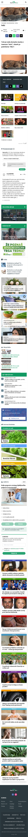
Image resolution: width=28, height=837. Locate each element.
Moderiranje (10, 818)
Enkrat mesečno (7, 511)
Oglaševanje (6, 815)
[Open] (3, 2)
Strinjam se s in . (14, 549)
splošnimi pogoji (15, 548)
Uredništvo (15, 815)
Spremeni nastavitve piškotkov (14, 821)
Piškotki (18, 818)
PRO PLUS (22, 815)
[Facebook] (6, 35)
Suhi (4, 82)
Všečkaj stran (14, 418)
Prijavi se (22, 169)
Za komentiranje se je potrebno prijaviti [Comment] (16, 165)
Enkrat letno (6, 508)
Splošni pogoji (21, 825)
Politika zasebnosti (9, 825)
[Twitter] (10, 35)
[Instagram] (16, 794)
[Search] (26, 2)
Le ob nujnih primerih (8, 517)
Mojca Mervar (7, 79)
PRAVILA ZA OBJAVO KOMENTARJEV (11, 158)
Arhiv (24, 481)
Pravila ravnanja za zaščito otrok (14, 828)
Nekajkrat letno (7, 514)
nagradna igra (17, 79)
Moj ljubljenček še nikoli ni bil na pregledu (14, 520)
